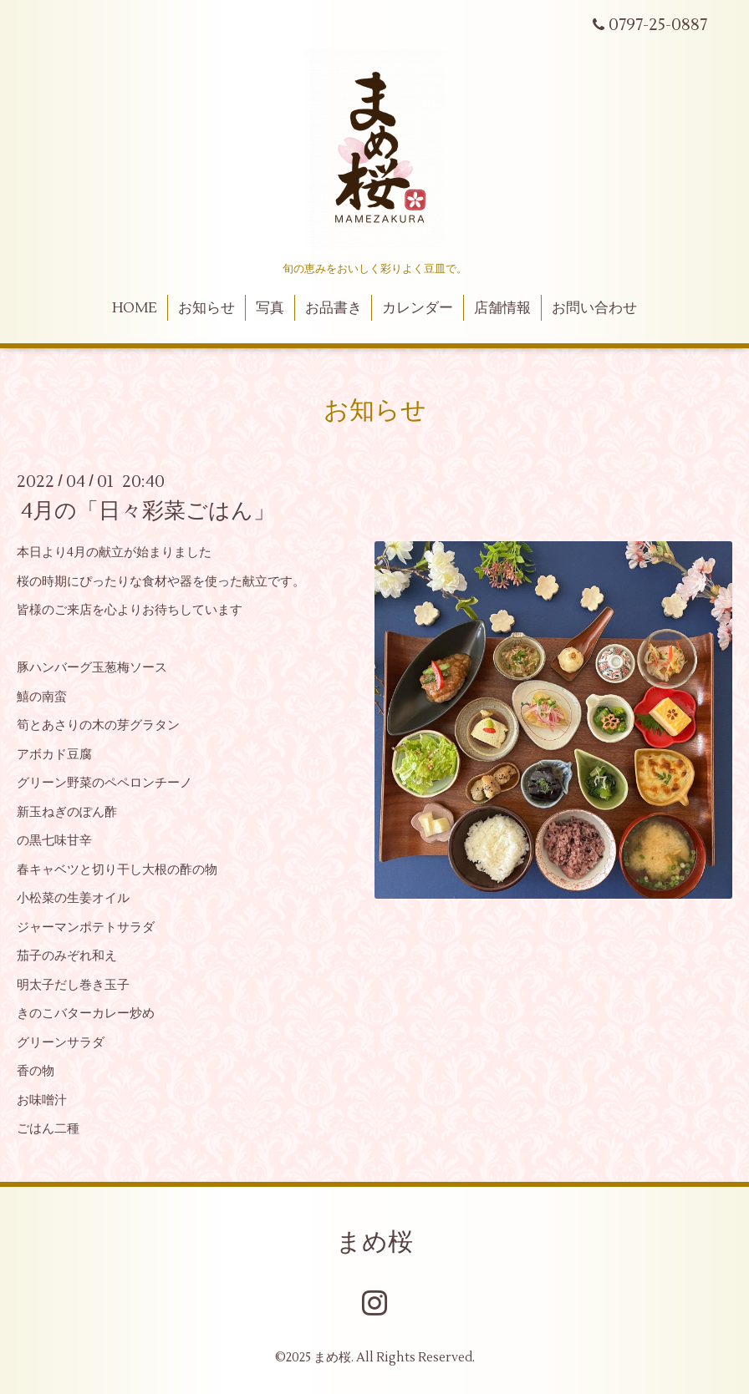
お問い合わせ (594, 308)
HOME (134, 308)
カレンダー (417, 308)
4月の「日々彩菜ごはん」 (148, 511)
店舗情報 (502, 308)
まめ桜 (374, 1242)
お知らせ (206, 308)
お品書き (333, 308)
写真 (270, 308)
